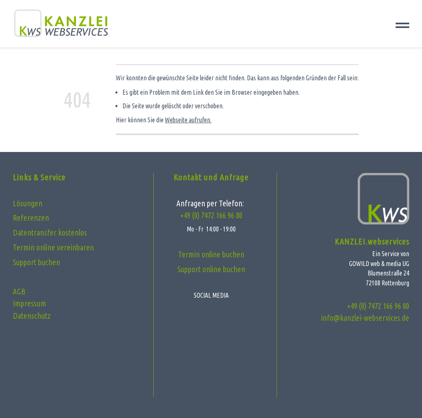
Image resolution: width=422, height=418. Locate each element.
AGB (19, 291)
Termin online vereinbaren (53, 247)
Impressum (29, 303)
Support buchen (36, 262)
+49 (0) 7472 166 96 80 (211, 215)
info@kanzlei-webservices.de (365, 317)
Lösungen (27, 203)
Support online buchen (211, 269)
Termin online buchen (211, 254)
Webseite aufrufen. (188, 120)
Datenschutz (32, 315)
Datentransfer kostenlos (50, 232)
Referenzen (31, 217)
